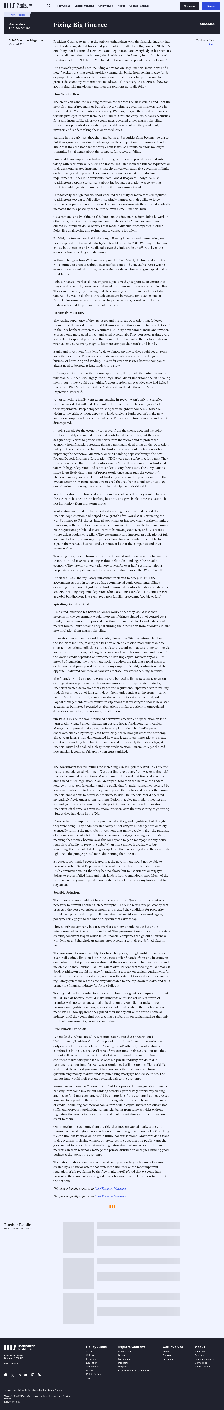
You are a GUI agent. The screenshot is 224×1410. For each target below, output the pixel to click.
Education (91, 1362)
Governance (92, 1366)
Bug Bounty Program (52, 1390)
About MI (200, 1351)
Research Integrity (205, 1359)
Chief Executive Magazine (26, 40)
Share (211, 43)
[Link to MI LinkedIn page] (19, 1375)
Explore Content (84, 5)
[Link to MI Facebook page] (5, 1375)
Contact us (201, 1362)
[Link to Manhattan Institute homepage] (19, 1349)
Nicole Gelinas (22, 27)
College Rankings (139, 5)
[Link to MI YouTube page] (25, 1375)
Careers (167, 1355)
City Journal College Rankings (134, 1370)
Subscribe (168, 1359)
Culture (90, 1355)
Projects (122, 1366)
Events (166, 1351)
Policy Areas (63, 5)
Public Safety (93, 1374)
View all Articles (18, 14)
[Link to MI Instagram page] (32, 1376)
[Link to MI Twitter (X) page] (12, 1375)
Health (89, 1370)
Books (121, 1355)
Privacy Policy (24, 1390)
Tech (88, 1378)
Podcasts (123, 1362)
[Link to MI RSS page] (39, 1375)
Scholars (200, 1355)
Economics (206, 24)
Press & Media (203, 1366)
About (121, 5)
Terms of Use (10, 1390)
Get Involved (105, 5)
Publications (125, 1351)
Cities (89, 1351)
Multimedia (124, 1359)
